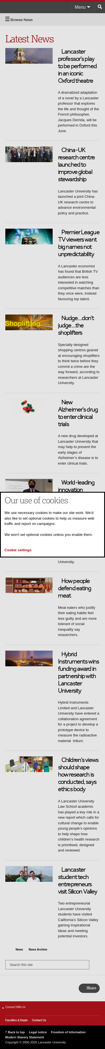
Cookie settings (18, 550)
